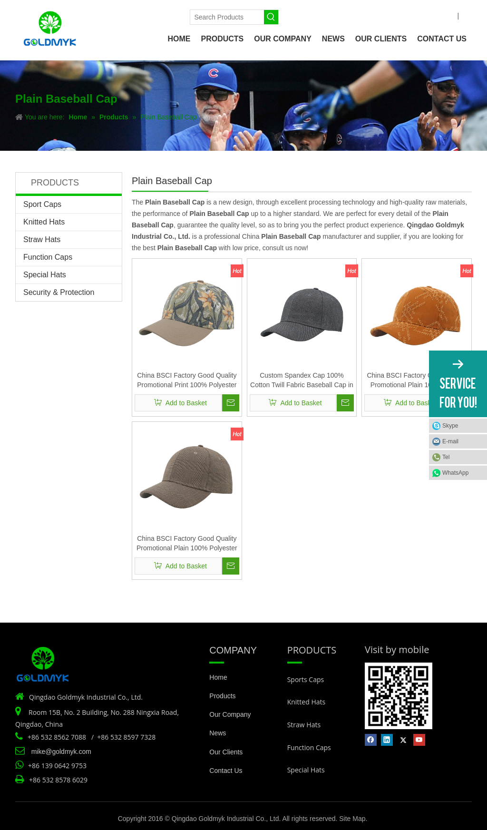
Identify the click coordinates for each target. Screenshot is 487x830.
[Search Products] (226, 17)
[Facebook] (111, 15)
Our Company (230, 714)
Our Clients (226, 752)
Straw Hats (41, 239)
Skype (450, 425)
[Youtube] (160, 15)
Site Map (352, 818)
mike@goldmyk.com (61, 751)
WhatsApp (455, 472)
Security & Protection (58, 292)
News (217, 733)
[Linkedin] (127, 15)
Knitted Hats (44, 222)
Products (222, 696)
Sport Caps (42, 204)
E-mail (450, 441)
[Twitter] (143, 15)
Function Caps (47, 257)
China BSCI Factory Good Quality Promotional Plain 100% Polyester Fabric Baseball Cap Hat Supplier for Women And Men (186, 544)
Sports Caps (305, 679)
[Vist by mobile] (398, 696)
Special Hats (44, 275)
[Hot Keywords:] (271, 17)
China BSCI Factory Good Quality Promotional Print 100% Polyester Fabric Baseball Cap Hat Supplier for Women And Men (186, 380)
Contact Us (225, 770)
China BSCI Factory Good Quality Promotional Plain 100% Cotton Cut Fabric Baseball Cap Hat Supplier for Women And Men (416, 380)
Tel (445, 457)
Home (218, 677)
